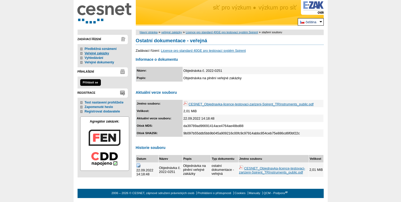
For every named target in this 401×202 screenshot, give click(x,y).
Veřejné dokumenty (99, 62)
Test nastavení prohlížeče (104, 102)
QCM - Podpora (274, 193)
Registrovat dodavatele (102, 111)
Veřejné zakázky (97, 53)
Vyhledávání (94, 58)
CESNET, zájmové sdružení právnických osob (105, 13)
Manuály (254, 193)
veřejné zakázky (171, 32)
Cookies (240, 193)
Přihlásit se (90, 82)
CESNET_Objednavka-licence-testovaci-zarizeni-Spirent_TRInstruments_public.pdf (250, 104)
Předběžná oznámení (101, 49)
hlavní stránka (149, 32)
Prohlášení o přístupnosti (214, 193)
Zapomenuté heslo (99, 107)
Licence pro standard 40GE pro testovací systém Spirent (222, 32)
